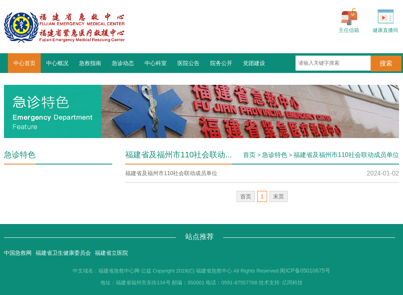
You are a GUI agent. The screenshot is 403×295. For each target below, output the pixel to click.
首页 (249, 154)
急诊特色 (274, 154)
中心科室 (156, 63)
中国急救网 (18, 253)
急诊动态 (123, 63)
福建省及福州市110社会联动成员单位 (346, 154)
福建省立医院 (111, 253)
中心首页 (24, 63)
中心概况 (57, 63)
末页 (278, 196)
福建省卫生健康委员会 (63, 253)
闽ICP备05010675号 (305, 270)
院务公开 (221, 63)
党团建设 (254, 63)
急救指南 (90, 63)
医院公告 (188, 63)
